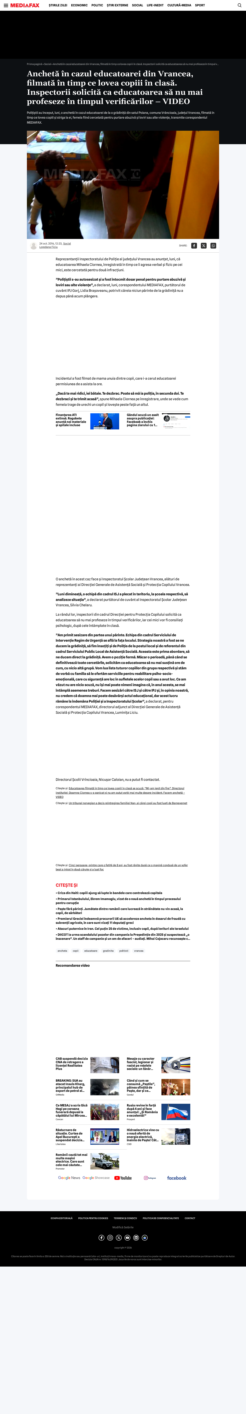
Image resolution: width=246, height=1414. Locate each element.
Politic (97, 5)
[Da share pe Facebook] (194, 246)
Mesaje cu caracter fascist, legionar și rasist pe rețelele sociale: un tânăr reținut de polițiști (141, 1063)
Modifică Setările (123, 1227)
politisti (123, 950)
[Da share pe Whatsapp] (213, 246)
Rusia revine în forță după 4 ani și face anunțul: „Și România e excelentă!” (142, 1110)
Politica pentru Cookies (93, 1218)
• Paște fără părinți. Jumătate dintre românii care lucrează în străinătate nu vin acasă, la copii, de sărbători (119, 911)
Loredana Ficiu (48, 247)
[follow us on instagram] (149, 1178)
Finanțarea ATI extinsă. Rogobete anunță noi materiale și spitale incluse (71, 420)
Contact (190, 1218)
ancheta (62, 950)
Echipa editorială (61, 1218)
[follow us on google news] (69, 1178)
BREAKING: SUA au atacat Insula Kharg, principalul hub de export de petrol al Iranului (70, 1085)
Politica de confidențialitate (161, 1218)
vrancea (138, 950)
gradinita (108, 950)
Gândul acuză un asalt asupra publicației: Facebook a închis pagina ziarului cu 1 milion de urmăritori (143, 420)
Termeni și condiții (125, 1218)
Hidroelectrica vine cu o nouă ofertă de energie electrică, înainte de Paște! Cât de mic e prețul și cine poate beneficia (143, 1135)
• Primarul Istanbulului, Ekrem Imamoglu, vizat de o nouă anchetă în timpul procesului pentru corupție (118, 901)
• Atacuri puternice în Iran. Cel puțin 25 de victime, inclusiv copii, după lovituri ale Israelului (122, 929)
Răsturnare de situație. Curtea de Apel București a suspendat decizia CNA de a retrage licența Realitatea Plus (72, 1135)
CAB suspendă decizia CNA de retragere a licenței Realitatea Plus (72, 1063)
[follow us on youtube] (123, 1178)
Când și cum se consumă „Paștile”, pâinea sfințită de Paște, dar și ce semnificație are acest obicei (143, 1085)
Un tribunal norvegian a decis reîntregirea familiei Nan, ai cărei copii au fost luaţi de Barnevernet (128, 803)
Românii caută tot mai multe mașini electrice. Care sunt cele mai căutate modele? (71, 1160)
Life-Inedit (155, 5)
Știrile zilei (58, 5)
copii (76, 950)
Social (137, 5)
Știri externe (117, 5)
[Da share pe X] (204, 246)
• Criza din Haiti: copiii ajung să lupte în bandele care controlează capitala (109, 893)
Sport (200, 5)
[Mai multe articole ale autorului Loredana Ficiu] (33, 246)
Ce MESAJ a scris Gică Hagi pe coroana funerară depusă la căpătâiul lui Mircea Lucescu (71, 1110)
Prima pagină (34, 64)
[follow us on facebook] (176, 1178)
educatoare (90, 950)
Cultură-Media (179, 5)
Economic (79, 5)
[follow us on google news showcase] (96, 1178)
